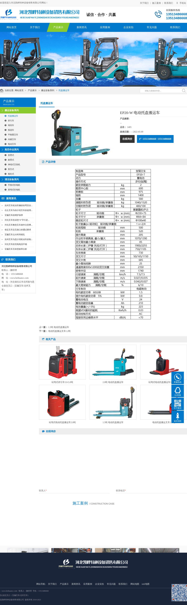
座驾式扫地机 (12, 189)
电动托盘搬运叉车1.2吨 (59, 331)
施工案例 (156, 3)
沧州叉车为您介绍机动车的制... (19, 239)
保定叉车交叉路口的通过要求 (18, 229)
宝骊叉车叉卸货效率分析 (16, 249)
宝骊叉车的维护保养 (14, 215)
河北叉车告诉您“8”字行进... (17, 220)
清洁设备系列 (12, 179)
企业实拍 (128, 27)
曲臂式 (9, 160)
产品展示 (58, 27)
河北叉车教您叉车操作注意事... (19, 225)
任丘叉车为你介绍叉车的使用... (19, 210)
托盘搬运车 (66, 90)
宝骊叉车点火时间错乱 (15, 234)
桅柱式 (9, 174)
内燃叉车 (10, 139)
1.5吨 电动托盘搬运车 (58, 327)
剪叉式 (9, 169)
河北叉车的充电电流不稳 (16, 244)
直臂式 (9, 155)
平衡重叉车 (11, 134)
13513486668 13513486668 (155, 139)
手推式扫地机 (12, 185)
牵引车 (9, 120)
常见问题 (152, 27)
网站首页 (12, 27)
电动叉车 (10, 144)
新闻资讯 (82, 27)
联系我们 (168, 3)
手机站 (181, 3)
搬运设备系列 (50, 90)
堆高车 (9, 125)
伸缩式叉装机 (12, 164)
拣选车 (9, 130)
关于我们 (144, 3)
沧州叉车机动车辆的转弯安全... (19, 205)
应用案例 (105, 27)
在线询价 (127, 139)
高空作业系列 (12, 149)
